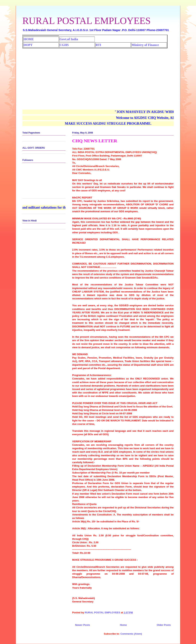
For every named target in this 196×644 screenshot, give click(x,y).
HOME (29, 39)
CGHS (64, 45)
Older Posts (164, 625)
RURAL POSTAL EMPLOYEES (86, 20)
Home (123, 625)
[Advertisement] (98, 77)
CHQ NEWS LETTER (94, 140)
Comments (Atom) (131, 633)
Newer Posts (82, 625)
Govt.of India (69, 39)
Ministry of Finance (145, 45)
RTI (98, 45)
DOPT (28, 45)
